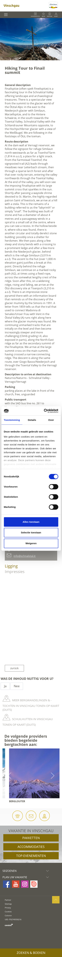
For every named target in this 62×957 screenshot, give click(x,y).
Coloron (8, 915)
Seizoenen (26, 871)
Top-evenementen (31, 856)
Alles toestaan (31, 521)
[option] (31, 39)
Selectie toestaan (31, 532)
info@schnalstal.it (25, 556)
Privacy (8, 907)
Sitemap (8, 904)
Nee (17, 686)
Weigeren (31, 543)
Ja (5, 686)
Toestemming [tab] (12, 420)
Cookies (8, 911)
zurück (14, 668)
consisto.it (9, 924)
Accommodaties (31, 847)
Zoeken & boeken (31, 953)
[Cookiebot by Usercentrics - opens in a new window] (44, 411)
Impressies (14, 571)
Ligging (11, 566)
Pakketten (31, 838)
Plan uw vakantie (26, 877)
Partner (8, 900)
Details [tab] (32, 420)
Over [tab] (51, 420)
